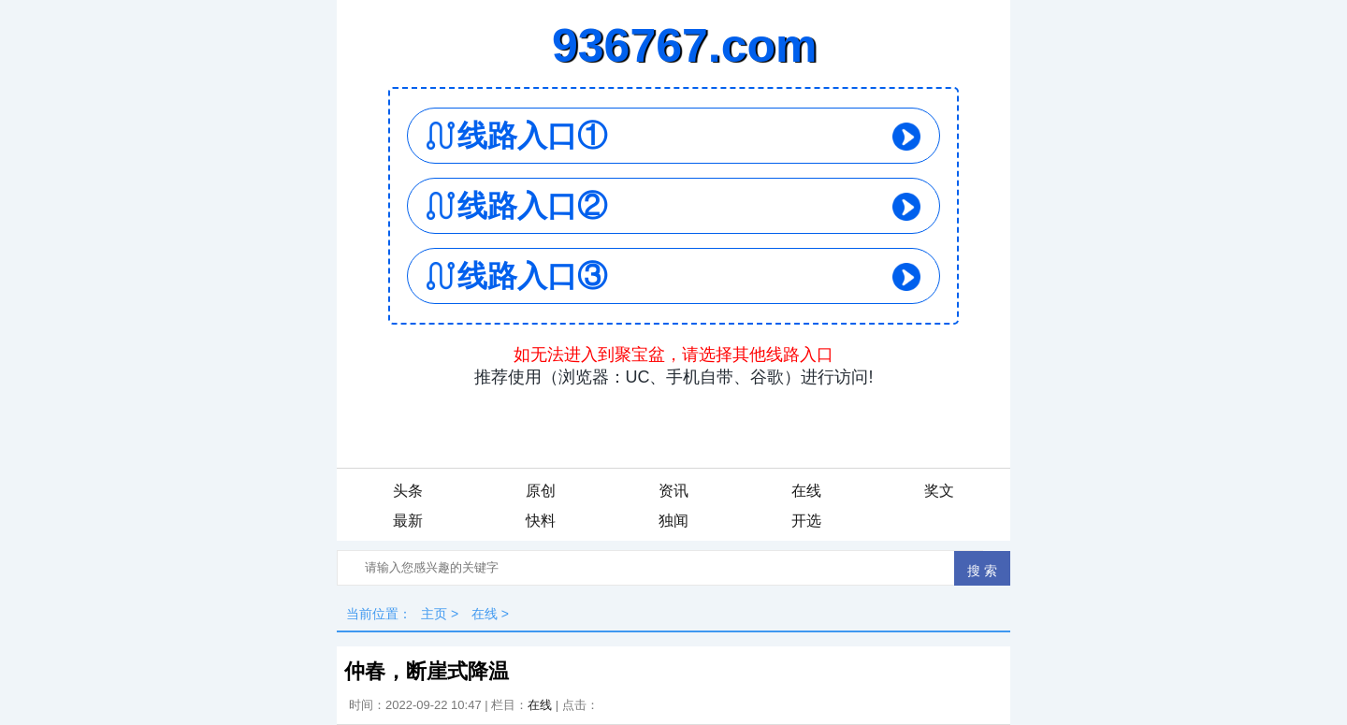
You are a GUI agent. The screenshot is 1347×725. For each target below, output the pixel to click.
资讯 (673, 491)
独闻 (673, 521)
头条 (408, 491)
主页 (434, 613)
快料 (541, 521)
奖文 (939, 491)
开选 (806, 521)
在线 (806, 491)
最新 (408, 521)
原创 (541, 491)
